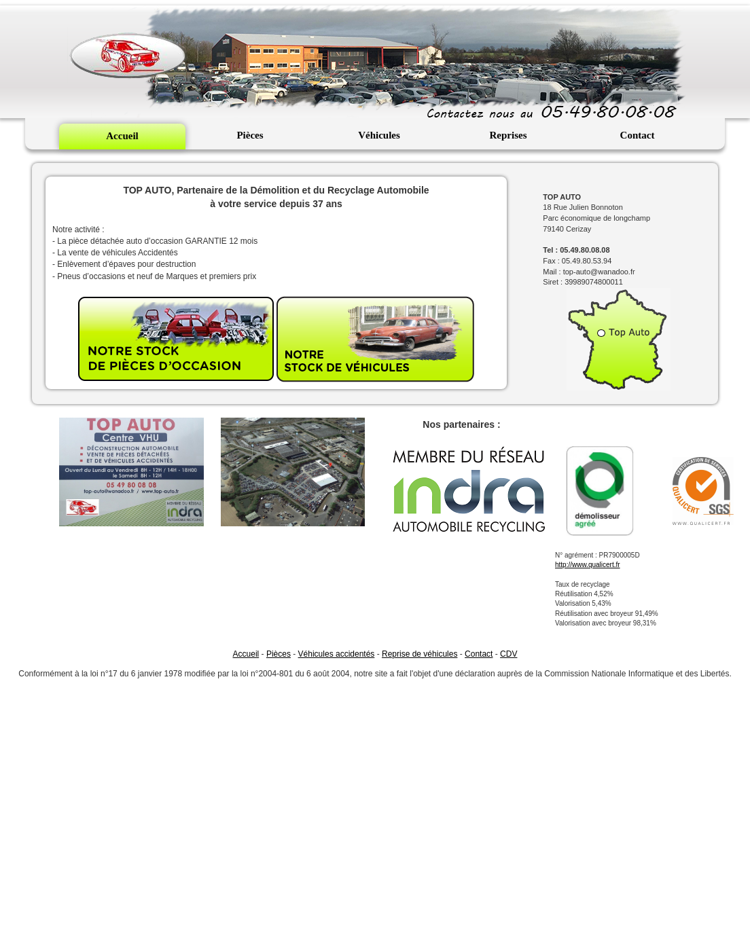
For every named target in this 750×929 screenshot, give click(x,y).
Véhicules (379, 135)
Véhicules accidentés (336, 654)
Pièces (249, 135)
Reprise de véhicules (419, 654)
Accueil (122, 135)
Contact (637, 135)
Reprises (508, 135)
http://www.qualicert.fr (587, 564)
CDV (508, 654)
